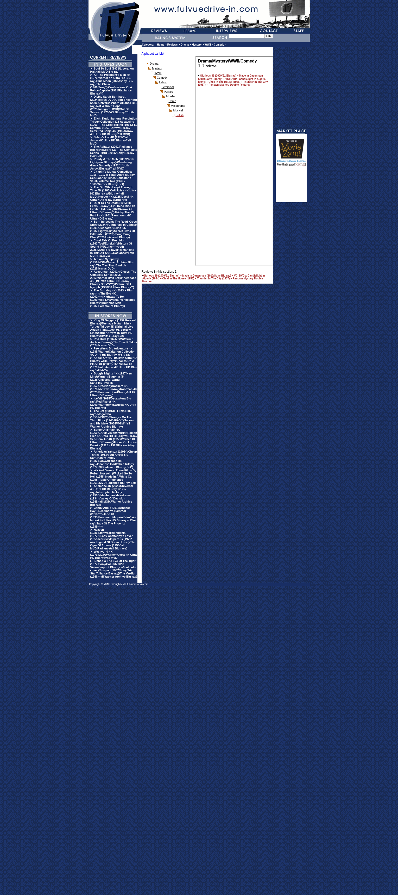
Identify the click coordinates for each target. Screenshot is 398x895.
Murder (170, 96)
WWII (208, 44)
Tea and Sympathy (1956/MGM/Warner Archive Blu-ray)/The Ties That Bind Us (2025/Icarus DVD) (112, 264)
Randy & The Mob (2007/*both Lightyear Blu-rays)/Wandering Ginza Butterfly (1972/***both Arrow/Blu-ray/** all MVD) (112, 164)
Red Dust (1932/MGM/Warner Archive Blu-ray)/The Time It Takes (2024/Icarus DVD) (113, 342)
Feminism (168, 87)
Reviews (172, 44)
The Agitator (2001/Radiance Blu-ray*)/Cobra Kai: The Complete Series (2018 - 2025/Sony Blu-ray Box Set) (113, 151)
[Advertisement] (291, 186)
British (180, 115)
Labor (163, 82)
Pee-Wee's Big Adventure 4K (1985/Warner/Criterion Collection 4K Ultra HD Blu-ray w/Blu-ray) (113, 351)
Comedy (219, 44)
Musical (178, 110)
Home (160, 44)
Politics (168, 91)
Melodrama (178, 105)
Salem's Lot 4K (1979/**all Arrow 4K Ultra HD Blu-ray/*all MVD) (110, 140)
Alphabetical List (153, 53)
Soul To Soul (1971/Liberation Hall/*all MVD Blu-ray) (112, 70)
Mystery (196, 44)
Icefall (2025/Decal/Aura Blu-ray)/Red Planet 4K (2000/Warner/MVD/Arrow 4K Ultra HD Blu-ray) (113, 403)
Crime (172, 101)
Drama (185, 44)
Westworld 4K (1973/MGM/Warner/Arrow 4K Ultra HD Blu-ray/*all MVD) (113, 554)
